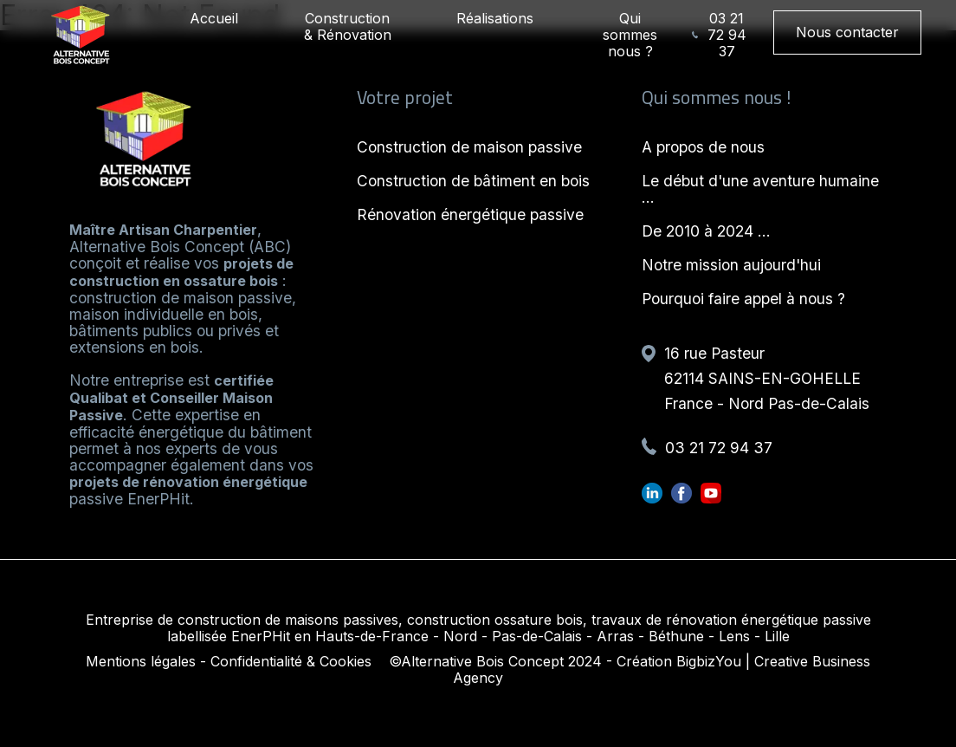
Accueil (214, 18)
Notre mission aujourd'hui (731, 265)
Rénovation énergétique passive (470, 214)
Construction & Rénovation (347, 26)
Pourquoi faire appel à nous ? (743, 298)
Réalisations (494, 18)
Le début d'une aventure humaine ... (760, 188)
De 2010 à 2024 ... (706, 231)
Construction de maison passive (469, 147)
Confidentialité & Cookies (290, 661)
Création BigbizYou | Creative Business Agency (661, 669)
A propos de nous (703, 147)
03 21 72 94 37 (719, 35)
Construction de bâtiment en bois (473, 180)
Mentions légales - (146, 661)
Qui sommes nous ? (630, 35)
